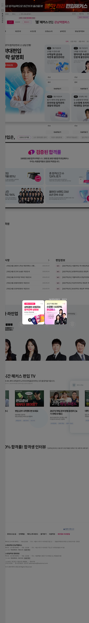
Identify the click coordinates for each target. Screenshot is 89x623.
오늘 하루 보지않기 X (54, 299)
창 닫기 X (64, 299)
